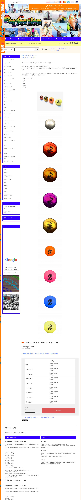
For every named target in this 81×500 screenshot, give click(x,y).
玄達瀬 (5, 188)
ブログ (55, 43)
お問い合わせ (47, 39)
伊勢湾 (5, 172)
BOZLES (34, 55)
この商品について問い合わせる (41, 353)
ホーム (23, 55)
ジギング (53, 48)
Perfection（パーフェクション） (10, 212)
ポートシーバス (55, 50)
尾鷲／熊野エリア (8, 179)
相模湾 (5, 185)
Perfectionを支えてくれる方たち (10, 207)
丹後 (5, 191)
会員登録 (21, 39)
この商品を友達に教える (27, 353)
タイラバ (33, 57)
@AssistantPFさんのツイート (11, 273)
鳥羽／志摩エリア (8, 176)
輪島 (5, 182)
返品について (36, 417)
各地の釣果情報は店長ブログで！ (12, 43)
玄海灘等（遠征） (8, 195)
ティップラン (68, 48)
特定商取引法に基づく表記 (47, 417)
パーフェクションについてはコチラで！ (34, 43)
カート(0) (59, 39)
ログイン (34, 39)
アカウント (9, 39)
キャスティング (60, 48)
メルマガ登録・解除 (63, 43)
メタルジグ (28, 55)
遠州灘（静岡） (8, 198)
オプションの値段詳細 (27, 417)
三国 (5, 169)
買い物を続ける (54, 353)
